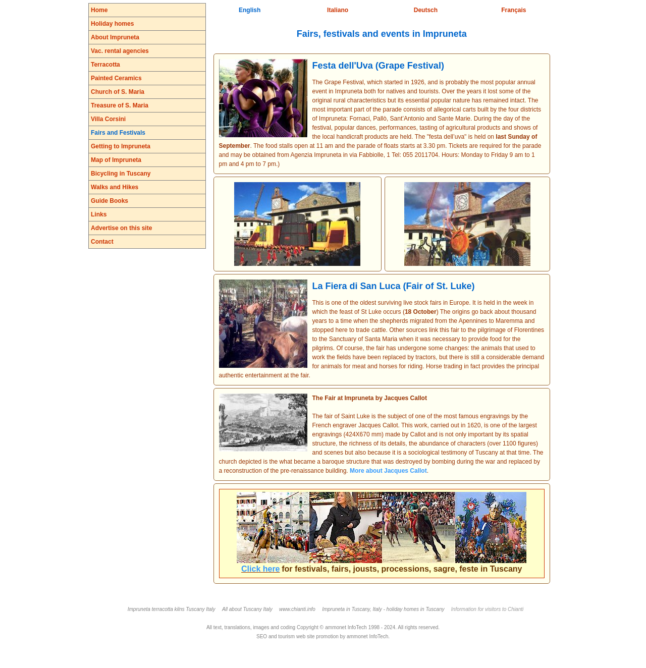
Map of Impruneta (116, 159)
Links (98, 214)
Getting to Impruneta (120, 146)
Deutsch (426, 10)
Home (99, 10)
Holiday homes (112, 23)
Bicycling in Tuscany (120, 173)
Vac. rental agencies (120, 50)
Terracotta (105, 64)
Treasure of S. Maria (119, 105)
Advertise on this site (121, 228)
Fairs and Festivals (118, 132)
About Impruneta (115, 37)
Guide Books (109, 200)
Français (513, 10)
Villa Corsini (108, 119)
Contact (102, 241)
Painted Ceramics (116, 78)
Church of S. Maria (117, 91)
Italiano (337, 10)
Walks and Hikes (114, 187)
